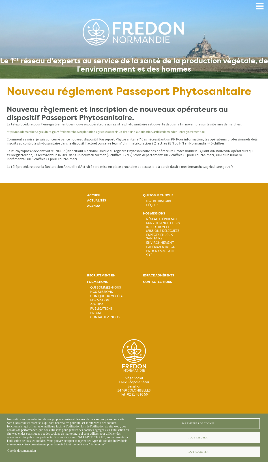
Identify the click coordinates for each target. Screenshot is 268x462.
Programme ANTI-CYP (161, 253)
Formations (97, 282)
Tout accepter (197, 451)
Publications (101, 309)
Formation (99, 300)
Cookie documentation (21, 450)
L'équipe (152, 205)
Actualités (96, 200)
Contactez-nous (105, 317)
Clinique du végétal (107, 296)
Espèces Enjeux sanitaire (159, 236)
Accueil (94, 195)
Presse (96, 313)
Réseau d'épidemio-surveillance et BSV (163, 221)
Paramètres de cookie (198, 423)
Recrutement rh (101, 275)
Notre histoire (159, 201)
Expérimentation (161, 247)
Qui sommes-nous (158, 195)
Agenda (93, 206)
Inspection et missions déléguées (162, 228)
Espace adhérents (158, 275)
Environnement (160, 243)
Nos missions (154, 213)
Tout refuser (197, 437)
